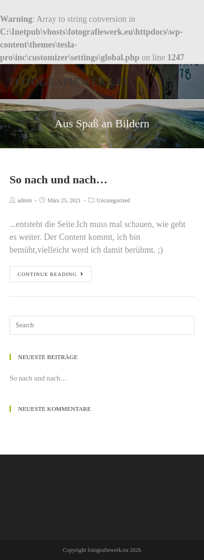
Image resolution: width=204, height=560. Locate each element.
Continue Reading (51, 274)
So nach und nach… (58, 179)
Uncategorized (113, 200)
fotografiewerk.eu (71, 82)
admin (25, 200)
